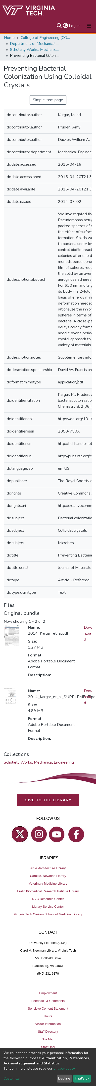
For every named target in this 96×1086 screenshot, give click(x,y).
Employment (48, 993)
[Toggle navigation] (89, 26)
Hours (48, 1016)
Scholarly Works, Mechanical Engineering (35, 49)
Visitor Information (48, 1024)
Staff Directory (48, 1031)
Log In (74, 26)
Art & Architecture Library (48, 868)
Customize (11, 1078)
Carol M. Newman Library (48, 876)
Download (88, 633)
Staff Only (48, 1047)
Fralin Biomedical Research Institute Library (48, 891)
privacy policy (64, 1068)
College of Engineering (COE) (45, 37)
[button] (65, 26)
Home (9, 37)
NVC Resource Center (48, 899)
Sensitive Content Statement (48, 1008)
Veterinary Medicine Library (48, 884)
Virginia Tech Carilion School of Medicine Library (48, 914)
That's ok (82, 1078)
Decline (64, 1078)
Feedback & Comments (48, 1001)
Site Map (48, 1039)
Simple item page (48, 100)
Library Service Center (48, 907)
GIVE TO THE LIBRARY (48, 800)
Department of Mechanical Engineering (35, 43)
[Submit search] (59, 26)
